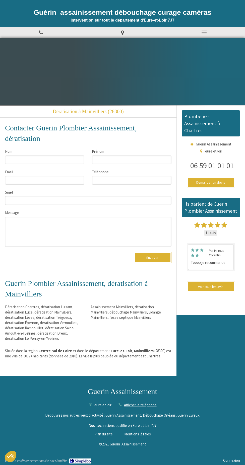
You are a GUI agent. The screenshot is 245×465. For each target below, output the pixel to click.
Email (9, 172)
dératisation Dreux (52, 333)
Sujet (9, 192)
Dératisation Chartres (22, 306)
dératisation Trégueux (53, 317)
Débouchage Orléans (159, 415)
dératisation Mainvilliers (52, 312)
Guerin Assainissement (123, 415)
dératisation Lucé (19, 312)
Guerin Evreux (188, 415)
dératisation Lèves (19, 317)
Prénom (98, 151)
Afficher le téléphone (140, 405)
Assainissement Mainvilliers (112, 306)
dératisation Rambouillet (24, 328)
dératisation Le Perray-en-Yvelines (32, 338)
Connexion (231, 460)
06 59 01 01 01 (212, 165)
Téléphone (100, 172)
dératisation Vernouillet (58, 322)
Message (12, 212)
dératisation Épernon (21, 322)
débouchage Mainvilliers (128, 312)
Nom (8, 151)
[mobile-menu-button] (204, 32)
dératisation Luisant (57, 306)
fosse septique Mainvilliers (130, 317)
